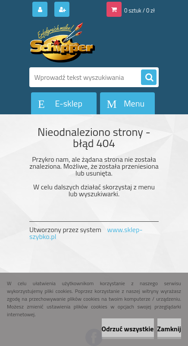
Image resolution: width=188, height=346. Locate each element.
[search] (149, 77)
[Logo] (88, 42)
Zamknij (169, 329)
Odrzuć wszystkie (128, 329)
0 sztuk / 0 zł (139, 10)
